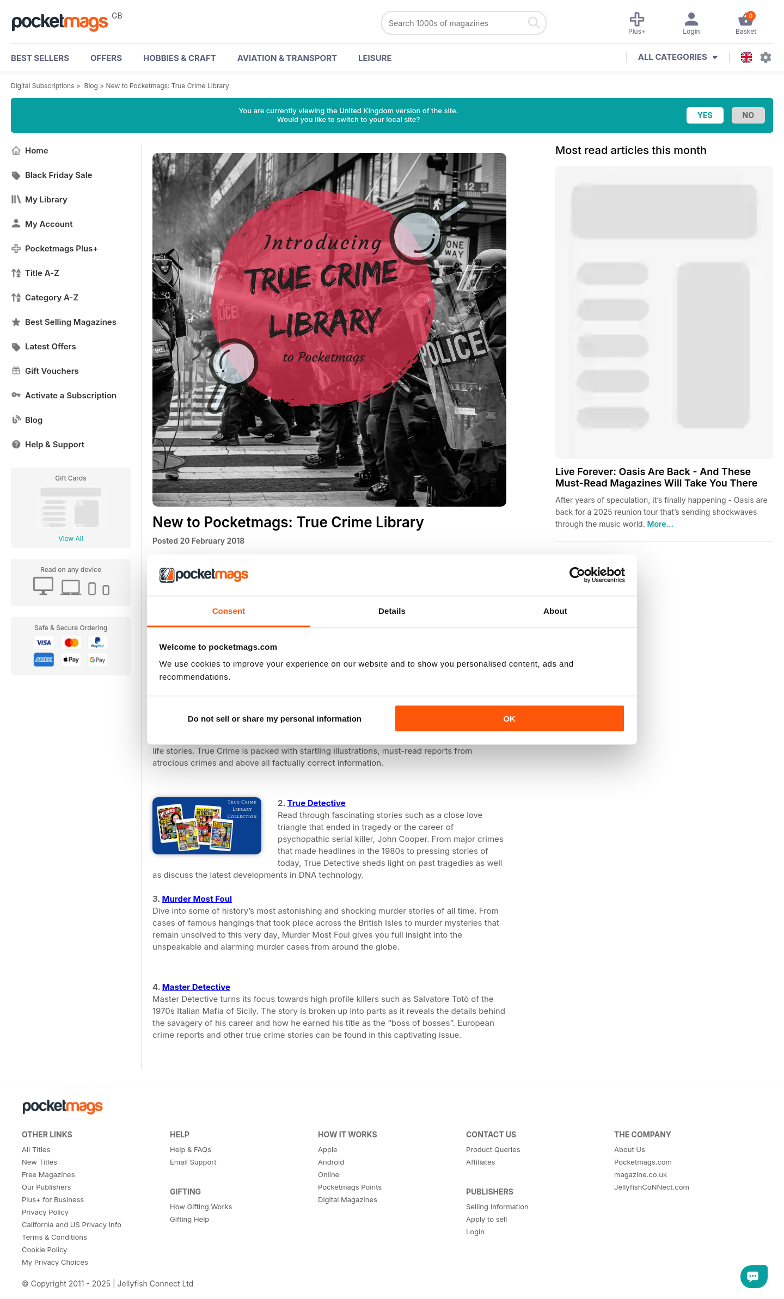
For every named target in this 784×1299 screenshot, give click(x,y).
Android (331, 1162)
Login (475, 1231)
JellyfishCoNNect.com (651, 1187)
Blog (91, 86)
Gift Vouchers (45, 371)
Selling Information (497, 1206)
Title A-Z (35, 273)
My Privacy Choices (55, 1262)
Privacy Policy (45, 1212)
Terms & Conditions (54, 1237)
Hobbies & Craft (179, 58)
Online (328, 1174)
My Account (42, 224)
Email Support (193, 1162)
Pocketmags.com (643, 1162)
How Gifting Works (201, 1206)
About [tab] (555, 610)
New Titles (39, 1162)
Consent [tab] (229, 610)
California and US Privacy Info (71, 1224)
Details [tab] (392, 610)
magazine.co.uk (640, 1174)
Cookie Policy (44, 1249)
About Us (629, 1149)
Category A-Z (44, 297)
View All (70, 538)
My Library (39, 199)
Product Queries (493, 1149)
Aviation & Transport (287, 58)
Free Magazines (48, 1174)
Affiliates (480, 1162)
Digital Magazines (347, 1199)
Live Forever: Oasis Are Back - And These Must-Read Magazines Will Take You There (656, 477)
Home (29, 150)
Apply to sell (486, 1219)
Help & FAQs (190, 1149)
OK (509, 718)
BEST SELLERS (40, 58)
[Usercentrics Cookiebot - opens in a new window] (577, 575)
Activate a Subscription (64, 395)
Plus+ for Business (53, 1199)
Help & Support (47, 444)
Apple (328, 1149)
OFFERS (106, 58)
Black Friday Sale (51, 175)
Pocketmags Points (350, 1187)
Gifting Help (189, 1219)
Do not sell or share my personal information (275, 718)
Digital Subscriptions (43, 86)
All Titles (36, 1149)
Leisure (375, 58)
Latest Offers (43, 346)
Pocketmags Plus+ (54, 248)
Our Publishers (46, 1187)
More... (660, 523)
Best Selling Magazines (64, 322)
